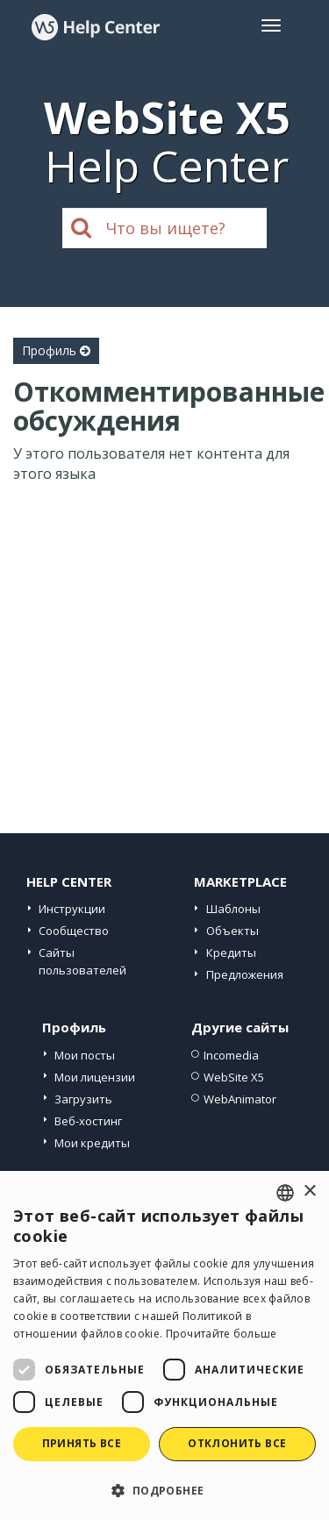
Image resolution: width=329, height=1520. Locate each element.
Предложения (244, 974)
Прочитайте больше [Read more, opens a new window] (221, 1333)
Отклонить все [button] (237, 1443)
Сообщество (74, 930)
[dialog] (164, 1345)
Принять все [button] (81, 1443)
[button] (164, 1490)
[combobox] (285, 1193)
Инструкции (72, 909)
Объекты (232, 930)
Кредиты (231, 952)
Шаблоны (233, 909)
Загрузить (83, 1099)
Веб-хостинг (88, 1121)
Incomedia (231, 1055)
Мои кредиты (92, 1143)
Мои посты (84, 1055)
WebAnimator (240, 1099)
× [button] (309, 1191)
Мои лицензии (94, 1077)
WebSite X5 (234, 1077)
